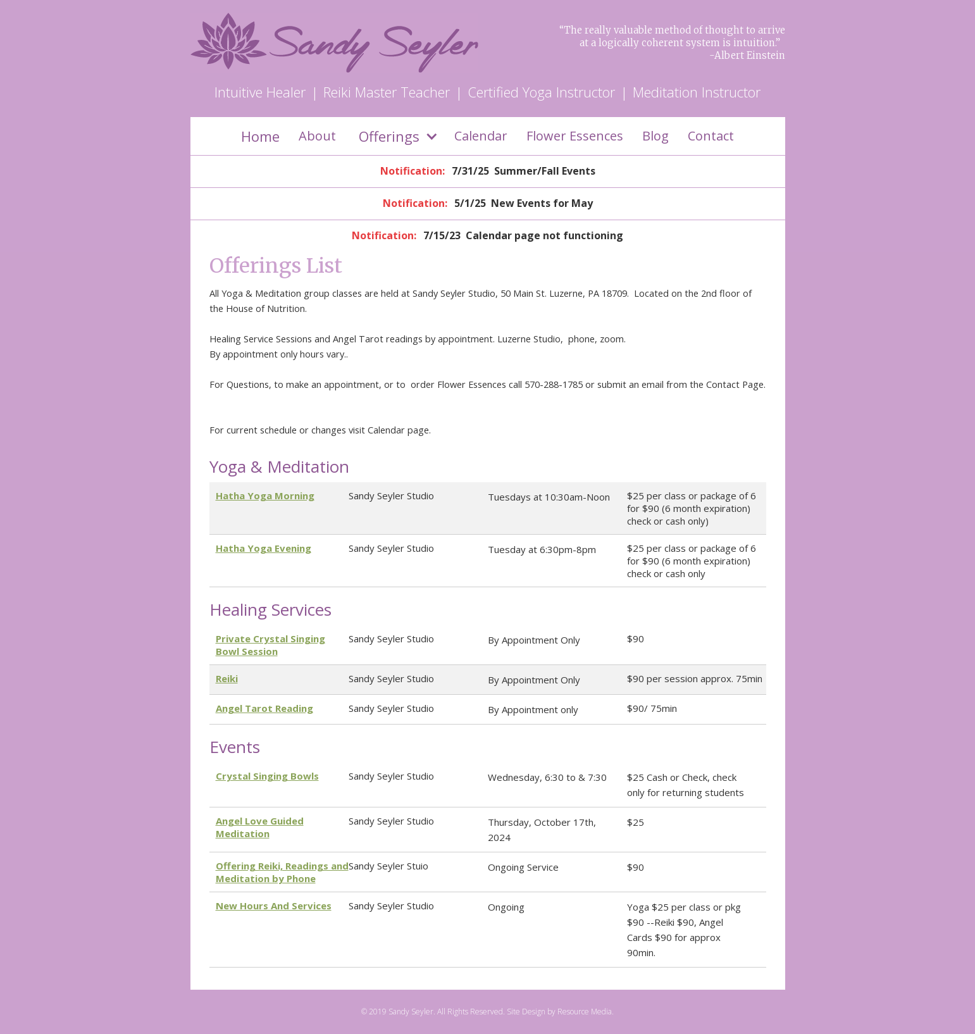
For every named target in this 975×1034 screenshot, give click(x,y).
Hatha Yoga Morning (265, 495)
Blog (655, 135)
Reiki (227, 678)
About (317, 135)
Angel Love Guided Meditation (260, 827)
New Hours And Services (274, 905)
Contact (711, 135)
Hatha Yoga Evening (263, 548)
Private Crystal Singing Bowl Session (270, 644)
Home (260, 136)
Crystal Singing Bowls (267, 775)
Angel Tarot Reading (264, 708)
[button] (395, 136)
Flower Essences (574, 135)
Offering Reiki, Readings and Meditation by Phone (282, 872)
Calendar (480, 135)
